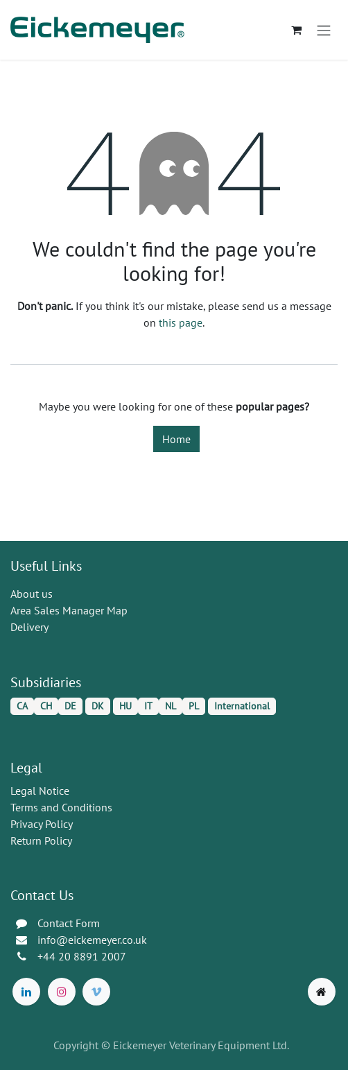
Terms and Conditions (61, 807)
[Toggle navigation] (324, 29)
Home (176, 439)
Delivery (29, 627)
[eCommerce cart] (296, 30)
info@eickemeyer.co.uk (92, 940)
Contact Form (68, 923)
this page (180, 322)
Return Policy (41, 840)
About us (31, 594)
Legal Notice (39, 790)
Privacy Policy (41, 824)
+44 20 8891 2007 (81, 956)
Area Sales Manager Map (69, 610)
